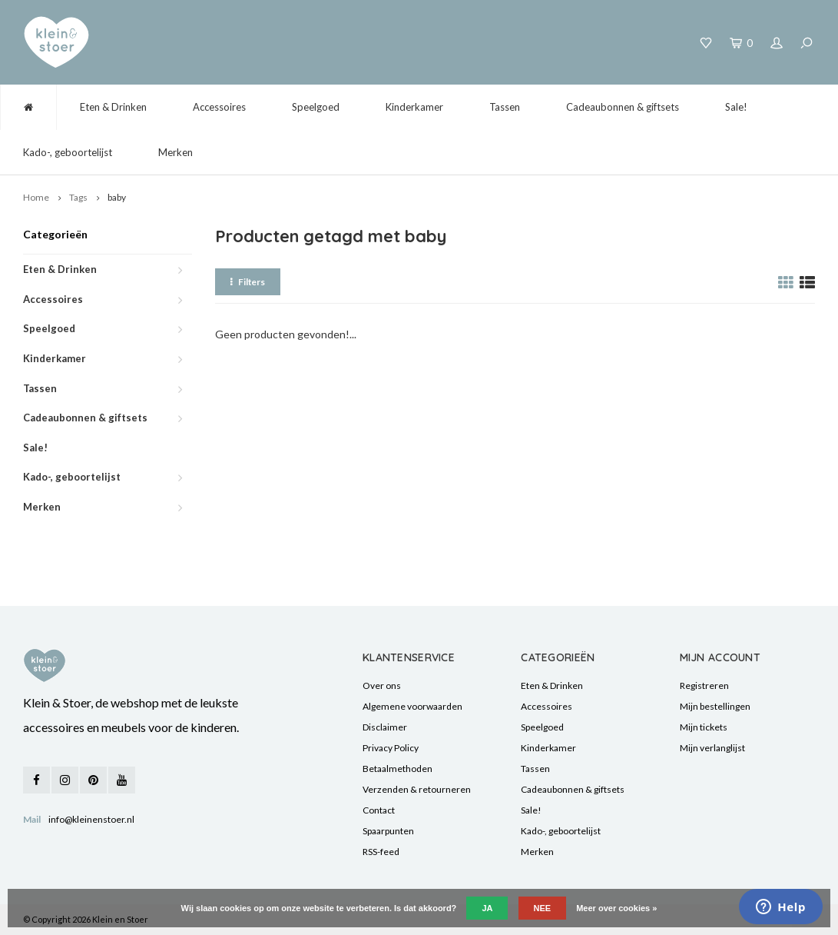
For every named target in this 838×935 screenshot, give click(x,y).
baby (117, 197)
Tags (78, 197)
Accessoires (219, 107)
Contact (379, 810)
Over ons (382, 685)
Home (36, 197)
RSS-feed (381, 851)
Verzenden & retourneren (417, 789)
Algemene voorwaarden (412, 706)
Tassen (504, 107)
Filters (247, 282)
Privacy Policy (391, 748)
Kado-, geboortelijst (67, 152)
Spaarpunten (388, 831)
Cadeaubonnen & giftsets (622, 107)
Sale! (736, 107)
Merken (175, 152)
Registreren (704, 685)
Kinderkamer (414, 107)
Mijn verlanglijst (712, 748)
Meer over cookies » (616, 908)
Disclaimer (385, 727)
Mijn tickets (703, 727)
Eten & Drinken (113, 107)
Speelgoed (316, 107)
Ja (487, 908)
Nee (542, 908)
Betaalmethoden (397, 768)
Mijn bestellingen (715, 706)
